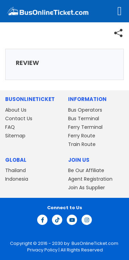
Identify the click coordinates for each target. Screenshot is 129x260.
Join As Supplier (86, 187)
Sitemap (15, 135)
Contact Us (18, 118)
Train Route (82, 144)
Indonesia (16, 179)
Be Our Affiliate (86, 170)
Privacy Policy (41, 250)
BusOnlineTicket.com (95, 243)
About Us (15, 109)
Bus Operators (85, 109)
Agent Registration (90, 179)
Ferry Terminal (85, 127)
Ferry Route (81, 135)
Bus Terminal (83, 118)
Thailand (15, 170)
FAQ (10, 127)
